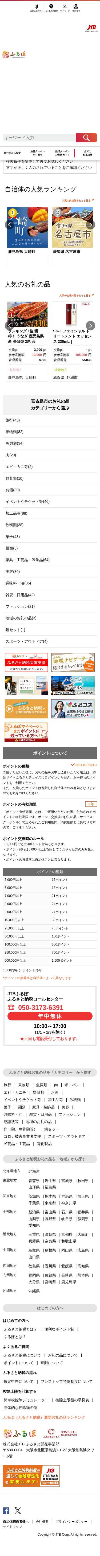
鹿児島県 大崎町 (21, 251)
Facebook (6, 1510)
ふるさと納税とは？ (20, 1329)
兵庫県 (34, 1241)
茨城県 (34, 1196)
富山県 (50, 1212)
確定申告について (19, 1381)
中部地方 (10, 1212)
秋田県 (83, 1181)
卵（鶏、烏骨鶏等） (20, 1129)
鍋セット (51, 1129)
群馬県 (67, 1196)
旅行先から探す (12, 153)
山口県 (34, 1257)
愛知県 (34, 1225)
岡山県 (67, 1250)
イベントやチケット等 (22, 1099)
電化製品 (44, 1143)
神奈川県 (68, 1203)
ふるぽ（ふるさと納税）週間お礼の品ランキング (44, 1417)
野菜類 (38, 1092)
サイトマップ (12, 1527)
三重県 (34, 1234)
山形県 (34, 1187)
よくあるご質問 (52, 10)
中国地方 (10, 1250)
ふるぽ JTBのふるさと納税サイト (17, 69)
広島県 (83, 1250)
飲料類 (75, 1099)
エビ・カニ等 (15, 1092)
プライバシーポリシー (71, 1522)
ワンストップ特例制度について (67, 1381)
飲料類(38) (14, 525)
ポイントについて (19, 1363)
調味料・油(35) (18, 583)
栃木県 (50, 1196)
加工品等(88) (16, 513)
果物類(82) (14, 432)
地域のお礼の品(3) (21, 618)
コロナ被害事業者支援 (22, 1136)
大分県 (34, 1282)
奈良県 (50, 1241)
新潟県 (34, 1212)
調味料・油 (13, 1114)
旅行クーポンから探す (37, 153)
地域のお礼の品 (39, 1121)
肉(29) (11, 455)
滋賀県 (58, 377)
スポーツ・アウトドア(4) (26, 641)
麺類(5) (12, 548)
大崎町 (30, 377)
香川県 (50, 1266)
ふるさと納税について (22, 1355)
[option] (27, 237)
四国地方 (10, 1266)
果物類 (23, 1085)
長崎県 (67, 1275)
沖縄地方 (10, 1291)
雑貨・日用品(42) (20, 595)
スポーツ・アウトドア (66, 1136)
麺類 (22, 1107)
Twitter (18, 1510)
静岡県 (83, 1219)
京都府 (67, 1234)
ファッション (69, 1114)
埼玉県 (83, 1196)
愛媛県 (67, 1266)
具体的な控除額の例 (20, 1407)
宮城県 (67, 1181)
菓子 (7, 1107)
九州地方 (15, 370)
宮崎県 (50, 1282)
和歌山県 (68, 1241)
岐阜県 (67, 1219)
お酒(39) (13, 490)
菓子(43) (13, 537)
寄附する (76, 10)
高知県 (83, 1266)
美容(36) (13, 571)
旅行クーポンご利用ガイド (62, 153)
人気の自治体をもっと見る (76, 200)
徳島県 (34, 1266)
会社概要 (42, 1522)
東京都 (50, 1203)
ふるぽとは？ (15, 1337)
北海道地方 (11, 1171)
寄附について (52, 1363)
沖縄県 (34, 1291)
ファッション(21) (20, 606)
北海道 (34, 1171)
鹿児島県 (15, 377)
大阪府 (83, 1234)
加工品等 (55, 1099)
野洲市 (72, 377)
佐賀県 (50, 1275)
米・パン (72, 1085)
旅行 (7, 1085)
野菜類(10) (14, 478)
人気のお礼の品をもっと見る (75, 295)
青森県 (34, 1181)
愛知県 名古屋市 (66, 251)
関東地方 (10, 1196)
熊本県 (83, 1275)
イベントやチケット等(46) (28, 501)
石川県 (67, 1212)
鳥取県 (34, 1250)
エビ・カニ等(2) (19, 466)
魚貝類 (41, 1085)
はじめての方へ (37, 10)
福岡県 (34, 1275)
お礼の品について (63, 1355)
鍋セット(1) (15, 630)
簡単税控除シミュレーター (26, 1400)
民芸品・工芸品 (17, 1143)
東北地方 (10, 1180)
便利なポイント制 (59, 1329)
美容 (65, 1107)
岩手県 (50, 1181)
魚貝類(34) (14, 443)
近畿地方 (60, 370)
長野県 (50, 1219)
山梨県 (34, 1219)
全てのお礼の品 (87, 153)
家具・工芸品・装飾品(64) (28, 560)
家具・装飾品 (43, 1107)
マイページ (65, 10)
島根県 (50, 1250)
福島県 (50, 1187)
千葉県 (34, 1203)
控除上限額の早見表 (72, 1400)
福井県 (83, 1212)
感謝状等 (11, 1121)
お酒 (54, 1092)
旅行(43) (13, 420)
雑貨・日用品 (40, 1114)
